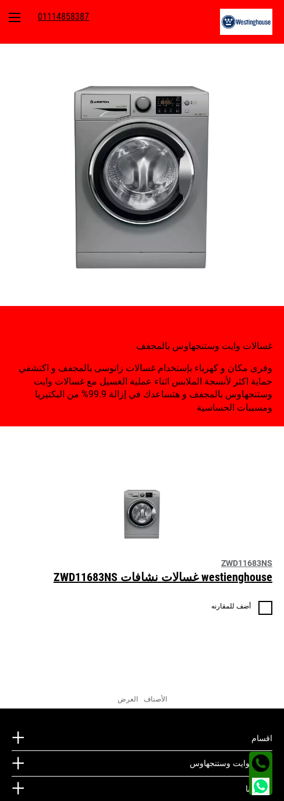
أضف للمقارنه (231, 606)
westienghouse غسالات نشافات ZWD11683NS (163, 577)
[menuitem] (252, 22)
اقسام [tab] (261, 738)
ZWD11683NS (246, 563)
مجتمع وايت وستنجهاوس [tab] (231, 763)
